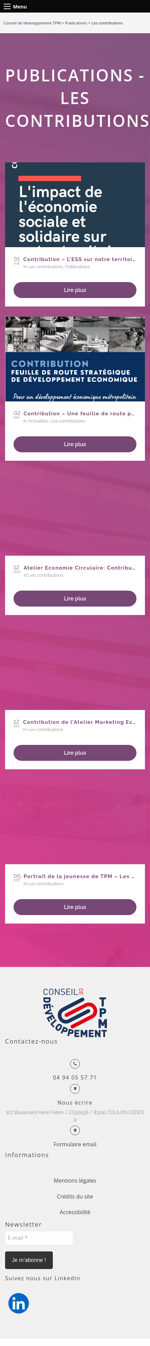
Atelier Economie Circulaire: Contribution (84, 568)
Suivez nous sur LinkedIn (43, 1278)
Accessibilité (75, 1212)
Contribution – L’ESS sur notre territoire (80, 259)
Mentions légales (75, 1180)
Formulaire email (74, 1144)
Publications (77, 266)
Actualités (38, 420)
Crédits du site (75, 1196)
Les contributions (45, 266)
